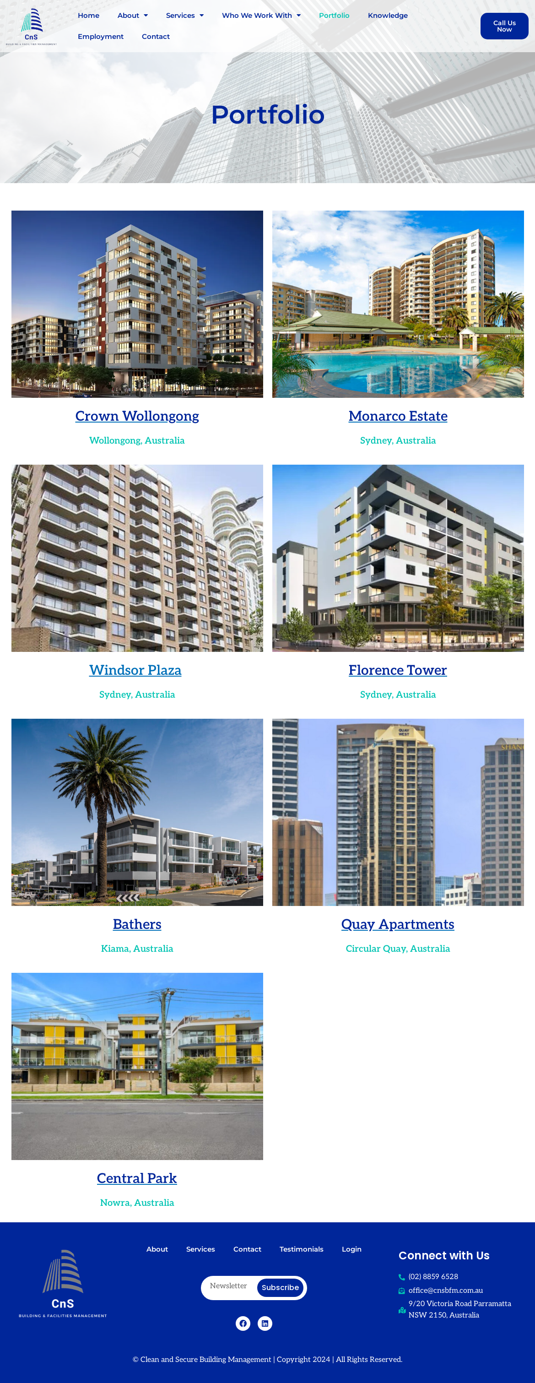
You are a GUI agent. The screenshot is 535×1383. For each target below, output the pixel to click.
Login (352, 1249)
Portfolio (334, 15)
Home (88, 15)
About (133, 15)
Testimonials (302, 1249)
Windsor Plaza (135, 670)
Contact (156, 36)
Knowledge (388, 15)
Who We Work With (261, 15)
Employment (101, 36)
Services (185, 15)
